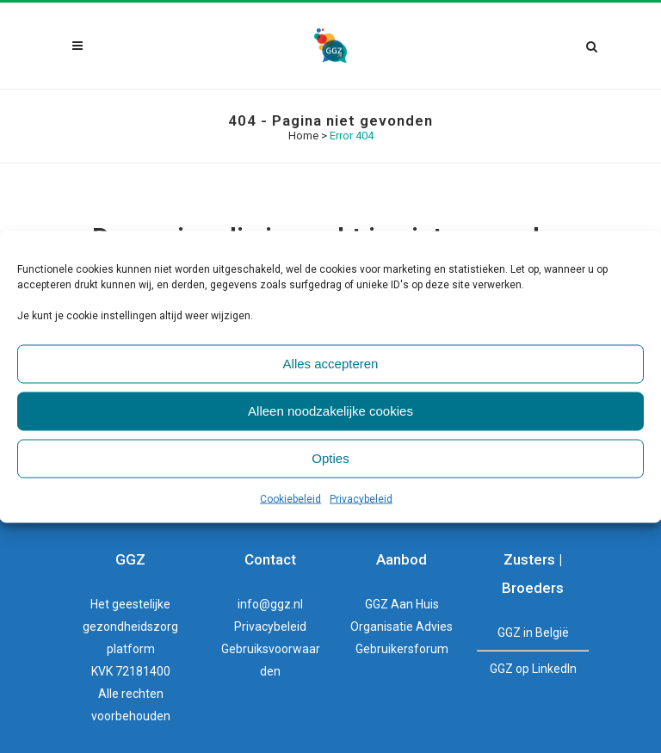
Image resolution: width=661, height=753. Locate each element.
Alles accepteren (331, 363)
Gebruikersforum (401, 649)
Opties (330, 458)
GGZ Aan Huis (402, 604)
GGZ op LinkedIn (533, 669)
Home (303, 135)
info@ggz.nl (270, 604)
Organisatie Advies (401, 626)
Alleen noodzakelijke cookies (330, 411)
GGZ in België (533, 632)
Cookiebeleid (290, 498)
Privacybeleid (361, 498)
